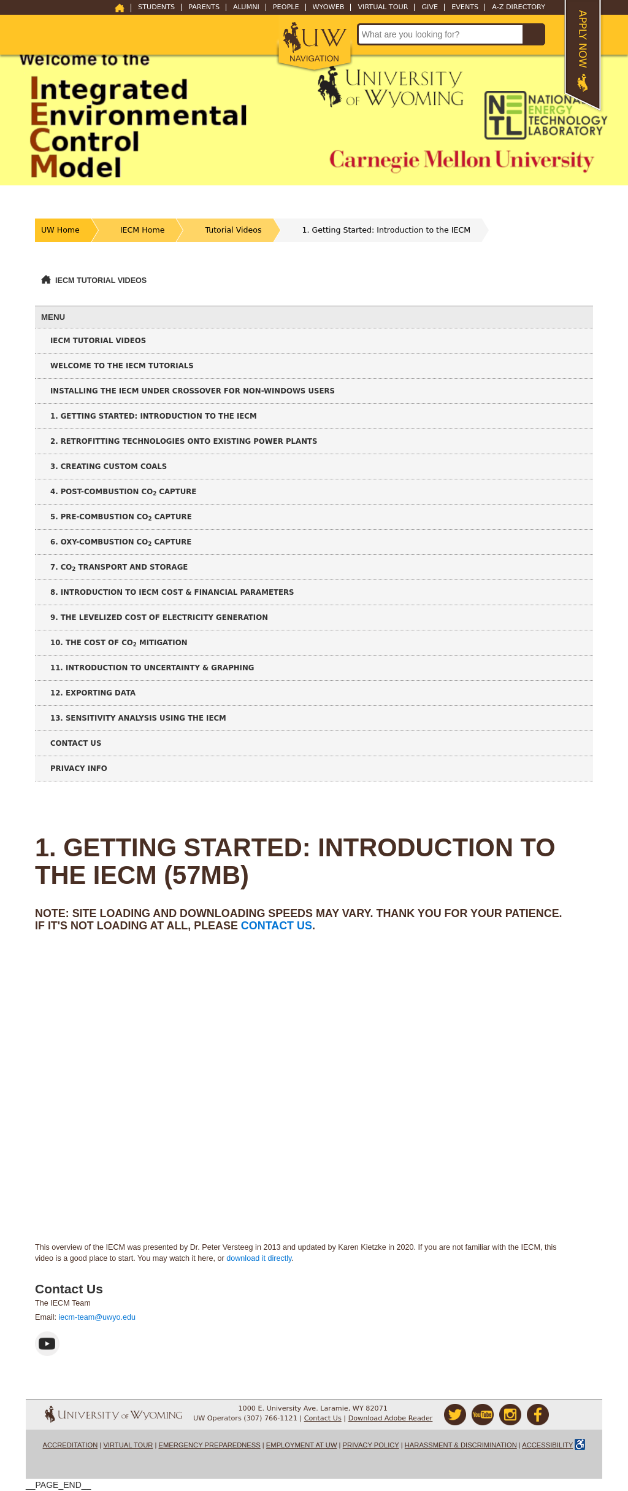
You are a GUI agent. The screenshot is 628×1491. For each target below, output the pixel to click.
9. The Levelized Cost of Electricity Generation (159, 617)
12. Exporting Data (93, 693)
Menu (53, 317)
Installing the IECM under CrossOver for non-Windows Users (192, 391)
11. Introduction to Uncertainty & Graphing (152, 668)
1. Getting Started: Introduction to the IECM (386, 229)
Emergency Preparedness (210, 1445)
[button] (314, 44)
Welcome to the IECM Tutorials (122, 366)
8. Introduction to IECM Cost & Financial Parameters (172, 592)
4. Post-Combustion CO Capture (123, 492)
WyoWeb (329, 7)
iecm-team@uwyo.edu (97, 1317)
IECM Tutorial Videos (101, 280)
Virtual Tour (383, 7)
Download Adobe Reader (390, 1418)
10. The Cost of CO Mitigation (119, 643)
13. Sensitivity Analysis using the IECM (138, 718)
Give (429, 7)
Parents (204, 7)
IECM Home (142, 229)
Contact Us (75, 743)
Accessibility (547, 1445)
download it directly (258, 1258)
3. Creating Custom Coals (108, 466)
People (286, 7)
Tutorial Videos (233, 229)
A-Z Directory (518, 7)
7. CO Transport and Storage (119, 567)
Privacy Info (78, 768)
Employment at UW (301, 1445)
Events (464, 7)
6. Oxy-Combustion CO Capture (120, 542)
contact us (276, 926)
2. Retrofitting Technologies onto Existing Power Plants (184, 441)
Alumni (246, 7)
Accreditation (70, 1445)
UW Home (60, 229)
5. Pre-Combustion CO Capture (121, 517)
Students (156, 7)
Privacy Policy (371, 1445)
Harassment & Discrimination (461, 1445)
